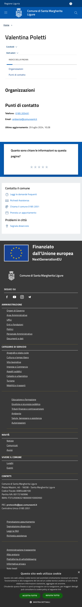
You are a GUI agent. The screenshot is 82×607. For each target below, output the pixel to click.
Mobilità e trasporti (16, 385)
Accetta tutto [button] (30, 595)
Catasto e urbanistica (17, 376)
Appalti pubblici (14, 371)
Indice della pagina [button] (18, 59)
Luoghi (10, 463)
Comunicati (12, 445)
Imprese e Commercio (17, 366)
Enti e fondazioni (15, 324)
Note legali (12, 568)
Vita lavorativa (14, 362)
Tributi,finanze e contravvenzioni (28, 409)
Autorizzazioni (19, 423)
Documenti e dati (15, 338)
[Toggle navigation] (6, 12)
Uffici (9, 320)
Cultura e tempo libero (18, 357)
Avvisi (10, 450)
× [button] (79, 572)
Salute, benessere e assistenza (27, 418)
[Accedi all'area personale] (71, 3)
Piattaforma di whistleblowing (21, 559)
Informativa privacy (16, 563)
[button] (41, 602)
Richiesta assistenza (17, 535)
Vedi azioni (12, 53)
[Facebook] (7, 297)
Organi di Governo (15, 310)
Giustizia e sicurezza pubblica (26, 404)
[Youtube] (14, 297)
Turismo (10, 380)
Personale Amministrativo (19, 334)
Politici (10, 329)
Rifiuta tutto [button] (53, 595)
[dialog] (41, 588)
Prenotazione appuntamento (21, 521)
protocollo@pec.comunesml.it (22, 505)
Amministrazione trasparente (21, 550)
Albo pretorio (13, 554)
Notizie (10, 440)
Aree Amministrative (17, 315)
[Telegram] (29, 297)
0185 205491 (22, 113)
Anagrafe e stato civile (18, 352)
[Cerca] (76, 13)
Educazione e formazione (24, 399)
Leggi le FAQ (13, 531)
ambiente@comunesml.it (24, 119)
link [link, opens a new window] (59, 589)
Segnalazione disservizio (19, 526)
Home (6, 25)
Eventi (10, 468)
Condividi (12, 47)
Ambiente (16, 413)
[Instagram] (22, 297)
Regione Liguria (12, 3)
